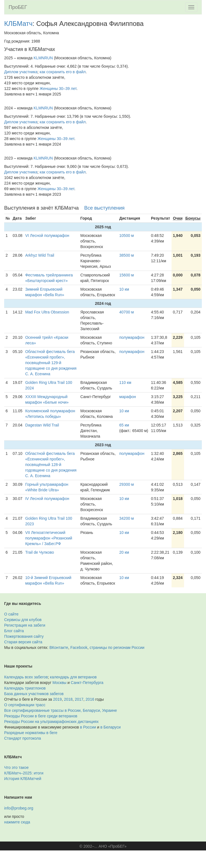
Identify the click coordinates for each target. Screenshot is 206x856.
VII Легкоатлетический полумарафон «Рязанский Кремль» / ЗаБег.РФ (48, 538)
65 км (124, 425)
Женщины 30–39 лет (58, 88)
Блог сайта (14, 631)
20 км (124, 552)
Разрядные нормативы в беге (30, 732)
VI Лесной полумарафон (47, 235)
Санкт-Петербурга (87, 682)
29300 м (126, 484)
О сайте (11, 614)
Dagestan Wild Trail (42, 425)
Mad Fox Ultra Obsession (47, 312)
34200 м (126, 518)
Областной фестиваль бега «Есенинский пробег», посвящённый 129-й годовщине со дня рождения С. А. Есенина (51, 362)
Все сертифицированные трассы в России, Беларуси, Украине (60, 710)
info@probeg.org (18, 808)
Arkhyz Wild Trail (39, 255)
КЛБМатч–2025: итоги (23, 773)
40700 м (126, 312)
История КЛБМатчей (22, 778)
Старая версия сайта (23, 642)
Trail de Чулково (39, 552)
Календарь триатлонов (25, 688)
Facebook (78, 647)
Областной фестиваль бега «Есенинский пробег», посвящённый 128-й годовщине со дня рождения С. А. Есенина (51, 464)
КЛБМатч (18, 23)
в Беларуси (110, 727)
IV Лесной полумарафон (47, 498)
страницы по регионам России (117, 647)
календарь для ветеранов (73, 677)
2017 (79, 699)
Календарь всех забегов (26, 677)
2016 (90, 699)
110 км (125, 382)
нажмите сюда (17, 822)
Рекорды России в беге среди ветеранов (40, 716)
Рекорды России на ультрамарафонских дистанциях (51, 721)
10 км (124, 289)
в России (88, 727)
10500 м (126, 235)
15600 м (126, 275)
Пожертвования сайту (24, 636)
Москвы (59, 682)
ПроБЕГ (18, 7)
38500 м (126, 255)
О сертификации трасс (24, 705)
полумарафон (131, 337)
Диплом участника (21, 72)
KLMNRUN (43, 58)
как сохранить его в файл (63, 72)
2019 (57, 699)
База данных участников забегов (34, 693)
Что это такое (16, 767)
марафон (127, 396)
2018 (68, 699)
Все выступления (104, 208)
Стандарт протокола (22, 738)
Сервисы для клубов (23, 619)
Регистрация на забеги (24, 625)
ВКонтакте (58, 647)
